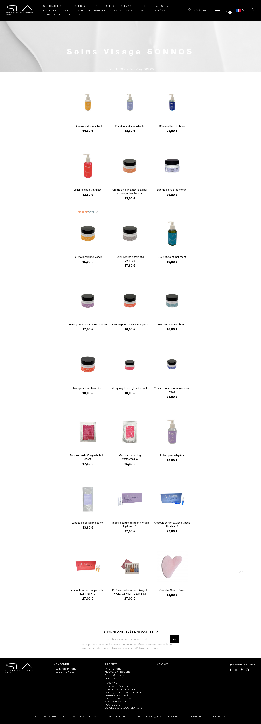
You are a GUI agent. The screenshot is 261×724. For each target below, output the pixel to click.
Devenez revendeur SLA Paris (123, 707)
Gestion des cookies (118, 698)
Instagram (247, 670)
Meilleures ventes (116, 675)
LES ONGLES (143, 6)
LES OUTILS (49, 10)
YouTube (236, 670)
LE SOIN (78, 10)
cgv (137, 716)
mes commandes (63, 671)
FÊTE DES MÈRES (75, 6)
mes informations (64, 668)
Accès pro (161, 10)
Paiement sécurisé (116, 695)
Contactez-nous (116, 701)
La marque (143, 10)
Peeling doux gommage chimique (88, 325)
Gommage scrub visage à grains (130, 325)
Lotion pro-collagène (172, 455)
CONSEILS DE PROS (121, 10)
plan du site (197, 716)
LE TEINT (94, 6)
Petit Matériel (96, 10)
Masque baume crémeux (172, 325)
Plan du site (112, 704)
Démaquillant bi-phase (172, 126)
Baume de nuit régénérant (172, 190)
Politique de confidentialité (123, 692)
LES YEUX (108, 6)
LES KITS (64, 10)
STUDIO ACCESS (52, 6)
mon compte (61, 664)
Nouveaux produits (117, 671)
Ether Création (221, 716)
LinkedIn (253, 670)
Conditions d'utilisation (120, 689)
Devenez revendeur (72, 14)
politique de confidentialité (164, 716)
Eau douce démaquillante (129, 126)
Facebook (230, 670)
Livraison (111, 683)
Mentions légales (116, 686)
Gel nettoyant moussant (172, 257)
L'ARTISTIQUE (162, 6)
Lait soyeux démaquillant (87, 126)
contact (162, 664)
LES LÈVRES (124, 6)
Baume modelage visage (87, 257)
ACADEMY (49, 14)
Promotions (113, 668)
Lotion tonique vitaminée (88, 190)
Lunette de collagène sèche (88, 523)
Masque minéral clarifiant (87, 388)
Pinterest (242, 670)
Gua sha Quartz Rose (172, 590)
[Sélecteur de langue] (238, 10)
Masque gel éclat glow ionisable (129, 388)
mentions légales (117, 716)
